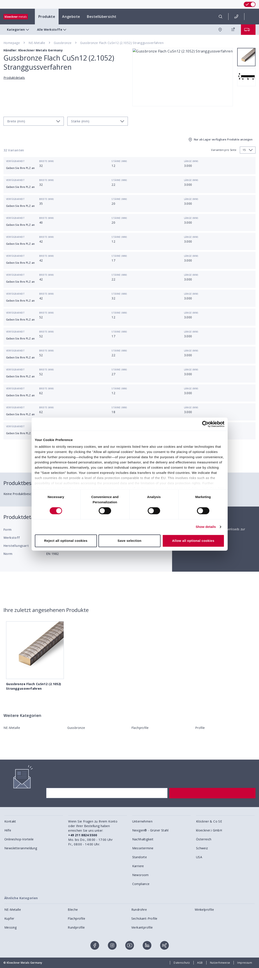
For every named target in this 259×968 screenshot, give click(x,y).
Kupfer (9, 918)
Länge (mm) (191, 161)
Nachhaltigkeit (143, 839)
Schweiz (202, 848)
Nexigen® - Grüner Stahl (150, 830)
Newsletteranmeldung (20, 848)
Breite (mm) (46, 161)
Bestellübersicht (101, 16)
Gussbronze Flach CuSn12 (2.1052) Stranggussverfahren (122, 43)
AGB (200, 963)
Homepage (11, 43)
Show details (206, 527)
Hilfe (7, 830)
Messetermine (143, 848)
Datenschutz (182, 963)
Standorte (139, 857)
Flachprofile (140, 728)
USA (199, 857)
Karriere (138, 866)
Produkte (46, 16)
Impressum (244, 963)
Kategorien (18, 29)
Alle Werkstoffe (52, 29)
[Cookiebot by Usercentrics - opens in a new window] (205, 424)
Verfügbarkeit (15, 161)
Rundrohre (139, 909)
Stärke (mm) (119, 161)
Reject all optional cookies (65, 540)
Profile (200, 728)
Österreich (204, 839)
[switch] (250, 4)
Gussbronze (62, 43)
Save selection (130, 540)
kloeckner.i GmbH (209, 830)
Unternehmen (142, 821)
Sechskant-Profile (144, 918)
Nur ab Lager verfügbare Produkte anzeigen (220, 139)
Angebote (71, 16)
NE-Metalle (37, 43)
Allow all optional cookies (193, 540)
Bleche (73, 909)
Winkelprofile (204, 909)
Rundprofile (76, 927)
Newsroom (140, 875)
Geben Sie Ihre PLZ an (20, 168)
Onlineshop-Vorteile (19, 839)
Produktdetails (14, 78)
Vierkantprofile (142, 927)
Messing (10, 927)
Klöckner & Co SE (209, 821)
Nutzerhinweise (220, 963)
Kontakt (10, 821)
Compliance (141, 884)
